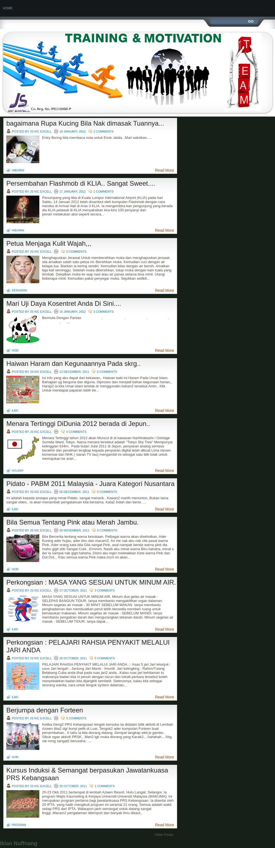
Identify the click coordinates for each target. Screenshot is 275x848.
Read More (164, 170)
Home (8, 8)
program (19, 825)
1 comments (104, 191)
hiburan (18, 170)
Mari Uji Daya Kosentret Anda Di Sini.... (63, 303)
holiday (18, 470)
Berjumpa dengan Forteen (44, 710)
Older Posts (164, 835)
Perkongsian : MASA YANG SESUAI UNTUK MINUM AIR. (91, 582)
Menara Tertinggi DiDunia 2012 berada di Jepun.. (78, 423)
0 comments (76, 251)
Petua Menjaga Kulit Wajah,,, (48, 243)
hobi (15, 350)
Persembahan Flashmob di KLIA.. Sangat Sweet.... (80, 183)
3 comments (104, 311)
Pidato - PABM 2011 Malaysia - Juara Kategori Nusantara (90, 483)
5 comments (105, 658)
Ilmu (15, 410)
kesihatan (19, 290)
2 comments (104, 131)
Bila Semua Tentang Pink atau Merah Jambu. (72, 522)
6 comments (107, 530)
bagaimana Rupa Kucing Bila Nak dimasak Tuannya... (85, 123)
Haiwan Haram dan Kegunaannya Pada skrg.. (73, 363)
